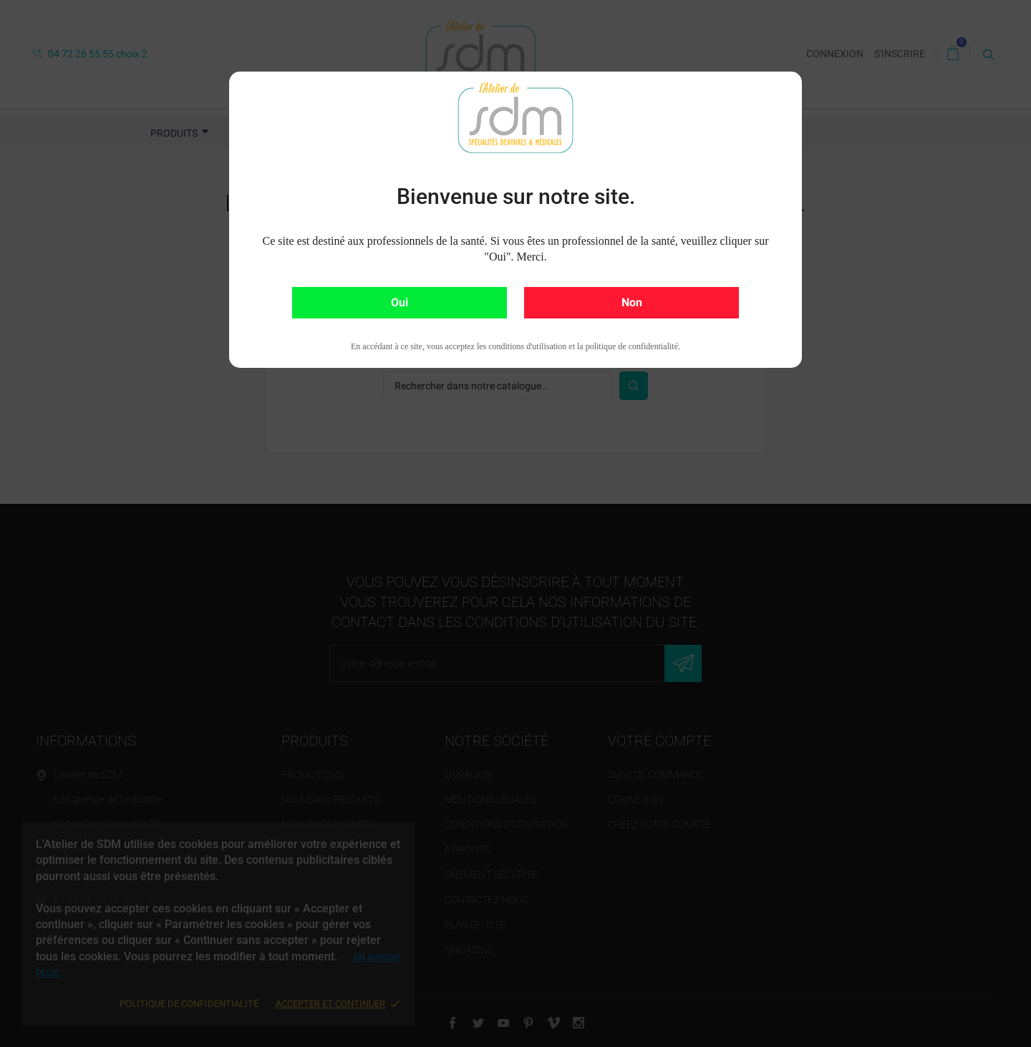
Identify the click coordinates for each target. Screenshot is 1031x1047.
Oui (399, 302)
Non (631, 302)
